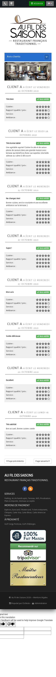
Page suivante (43, 461)
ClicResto (26, 603)
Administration (41, 603)
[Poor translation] (11, 624)
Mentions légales (40, 597)
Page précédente (15, 461)
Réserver (37, 3)
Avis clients (13, 56)
